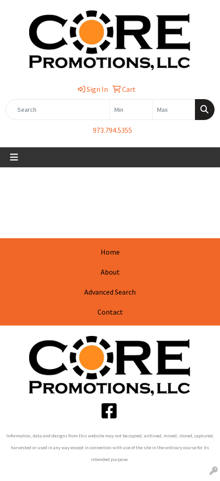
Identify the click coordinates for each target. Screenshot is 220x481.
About (110, 271)
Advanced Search (110, 291)
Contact (110, 311)
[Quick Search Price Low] (131, 109)
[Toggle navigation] (14, 157)
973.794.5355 (112, 130)
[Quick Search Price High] (173, 109)
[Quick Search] (57, 109)
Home (110, 251)
